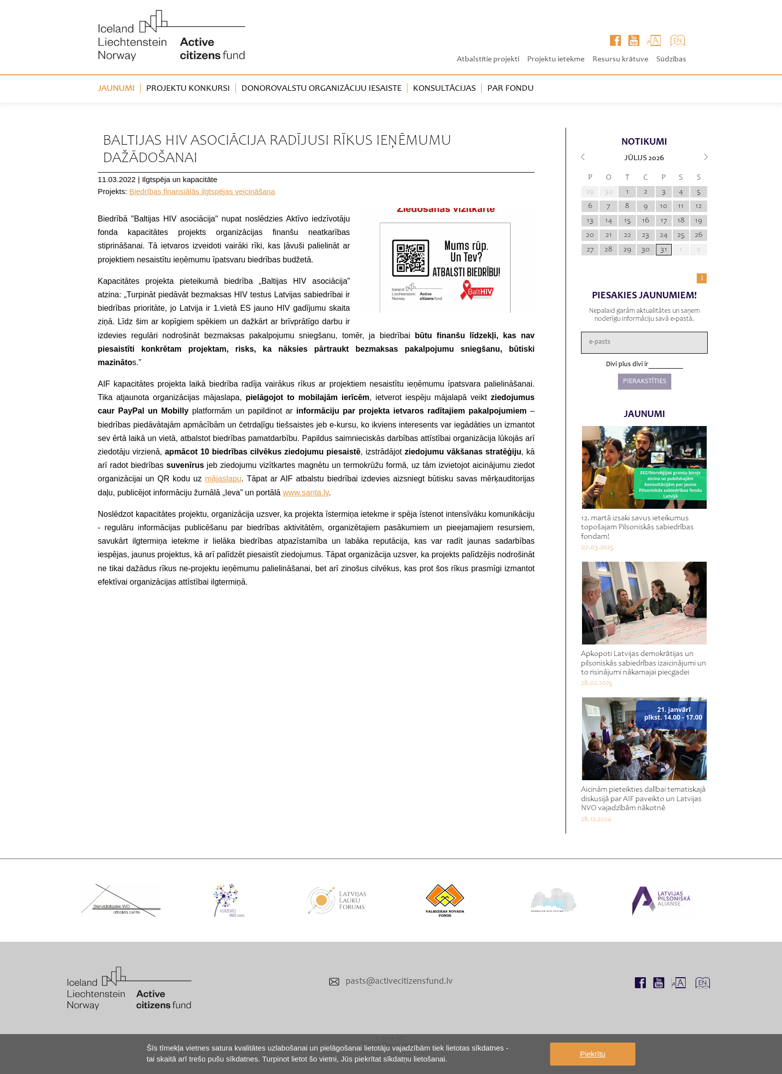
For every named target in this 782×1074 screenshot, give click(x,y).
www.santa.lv (306, 492)
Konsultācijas (444, 88)
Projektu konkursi (188, 88)
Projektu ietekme (556, 59)
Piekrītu (592, 1054)
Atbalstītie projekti (488, 59)
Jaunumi (116, 88)
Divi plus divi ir (627, 364)
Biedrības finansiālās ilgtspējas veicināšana (202, 191)
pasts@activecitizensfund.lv (399, 981)
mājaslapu (223, 478)
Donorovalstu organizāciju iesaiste (321, 88)
